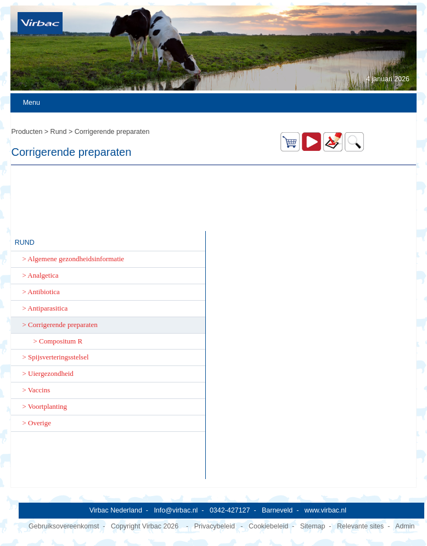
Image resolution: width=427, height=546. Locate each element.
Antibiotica (43, 292)
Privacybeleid (214, 526)
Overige (39, 423)
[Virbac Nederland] (40, 23)
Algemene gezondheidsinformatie (75, 259)
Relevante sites (360, 526)
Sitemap (312, 526)
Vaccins (39, 390)
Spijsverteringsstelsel (58, 357)
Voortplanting (47, 406)
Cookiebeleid (268, 526)
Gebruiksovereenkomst (64, 526)
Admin (404, 526)
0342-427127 (230, 510)
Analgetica (42, 275)
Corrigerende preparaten (63, 324)
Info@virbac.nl (176, 510)
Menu (31, 102)
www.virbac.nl (325, 510)
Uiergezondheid (51, 373)
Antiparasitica (47, 308)
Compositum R (60, 341)
